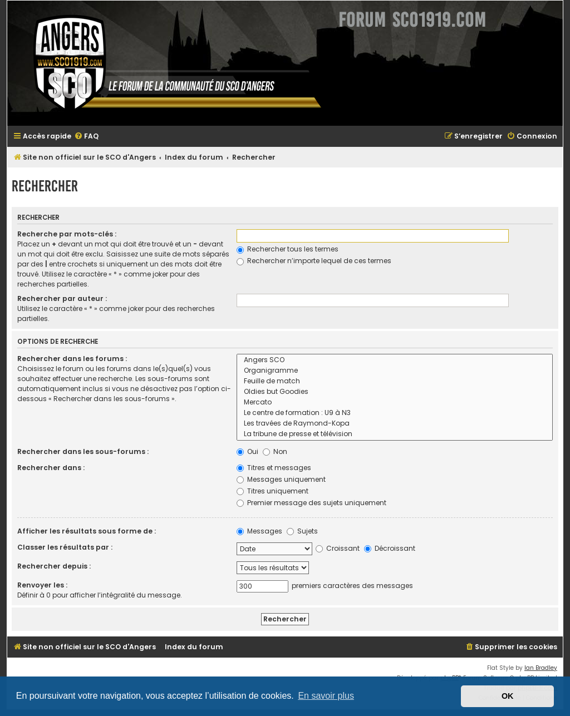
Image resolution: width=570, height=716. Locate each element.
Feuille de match (395, 381)
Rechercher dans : (51, 467)
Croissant (338, 548)
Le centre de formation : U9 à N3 (395, 413)
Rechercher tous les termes (287, 249)
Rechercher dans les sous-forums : (83, 451)
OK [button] (508, 696)
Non (275, 451)
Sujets (302, 531)
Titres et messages (274, 467)
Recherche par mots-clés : (66, 234)
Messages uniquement (281, 479)
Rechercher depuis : (54, 566)
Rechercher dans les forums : (72, 358)
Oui (247, 451)
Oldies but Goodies (395, 392)
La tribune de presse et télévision (395, 434)
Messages (259, 531)
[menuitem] (86, 136)
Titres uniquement (272, 491)
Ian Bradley (540, 668)
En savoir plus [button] (326, 695)
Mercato (395, 402)
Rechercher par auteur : (62, 298)
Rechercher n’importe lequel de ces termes (314, 260)
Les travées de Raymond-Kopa (395, 423)
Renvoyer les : (42, 585)
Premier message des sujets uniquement (311, 502)
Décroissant (389, 548)
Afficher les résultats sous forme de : (86, 531)
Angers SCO (395, 360)
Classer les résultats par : (64, 547)
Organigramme (395, 371)
